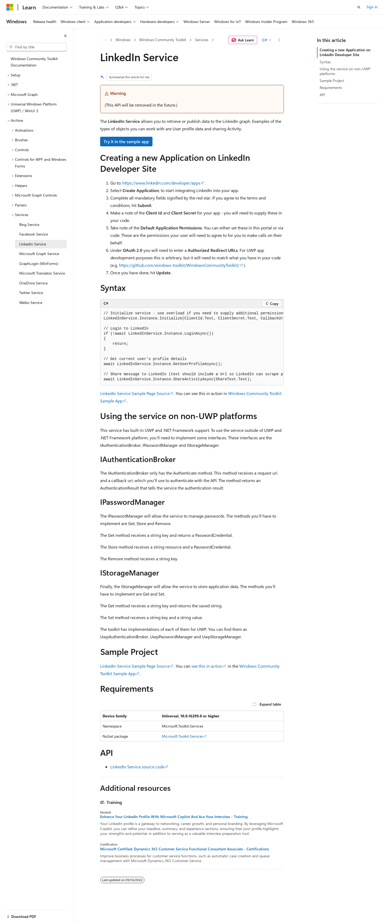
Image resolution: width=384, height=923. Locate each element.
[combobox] (36, 47)
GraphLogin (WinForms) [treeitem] (38, 263)
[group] (192, 346)
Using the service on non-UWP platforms (345, 71)
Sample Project (332, 80)
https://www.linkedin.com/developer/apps (161, 183)
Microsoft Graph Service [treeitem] (39, 253)
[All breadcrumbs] (104, 40)
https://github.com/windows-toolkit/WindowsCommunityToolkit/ (179, 265)
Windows (123, 39)
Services (201, 39)
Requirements (331, 87)
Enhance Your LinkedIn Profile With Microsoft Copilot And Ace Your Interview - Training (174, 816)
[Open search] (359, 7)
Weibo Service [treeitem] (30, 302)
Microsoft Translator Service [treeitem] (42, 273)
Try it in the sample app (126, 141)
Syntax (325, 61)
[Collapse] (65, 36)
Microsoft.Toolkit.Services (182, 736)
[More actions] (279, 40)
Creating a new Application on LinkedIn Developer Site (345, 52)
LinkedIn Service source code (137, 766)
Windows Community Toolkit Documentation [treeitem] (34, 62)
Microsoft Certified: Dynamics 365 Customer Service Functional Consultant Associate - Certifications (184, 849)
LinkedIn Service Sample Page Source (135, 393)
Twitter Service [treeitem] (31, 292)
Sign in (372, 6)
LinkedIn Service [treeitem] (32, 244)
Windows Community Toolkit (162, 39)
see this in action (206, 666)
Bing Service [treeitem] (29, 224)
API (322, 94)
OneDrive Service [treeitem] (33, 282)
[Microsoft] (9, 7)
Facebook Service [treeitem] (33, 234)
